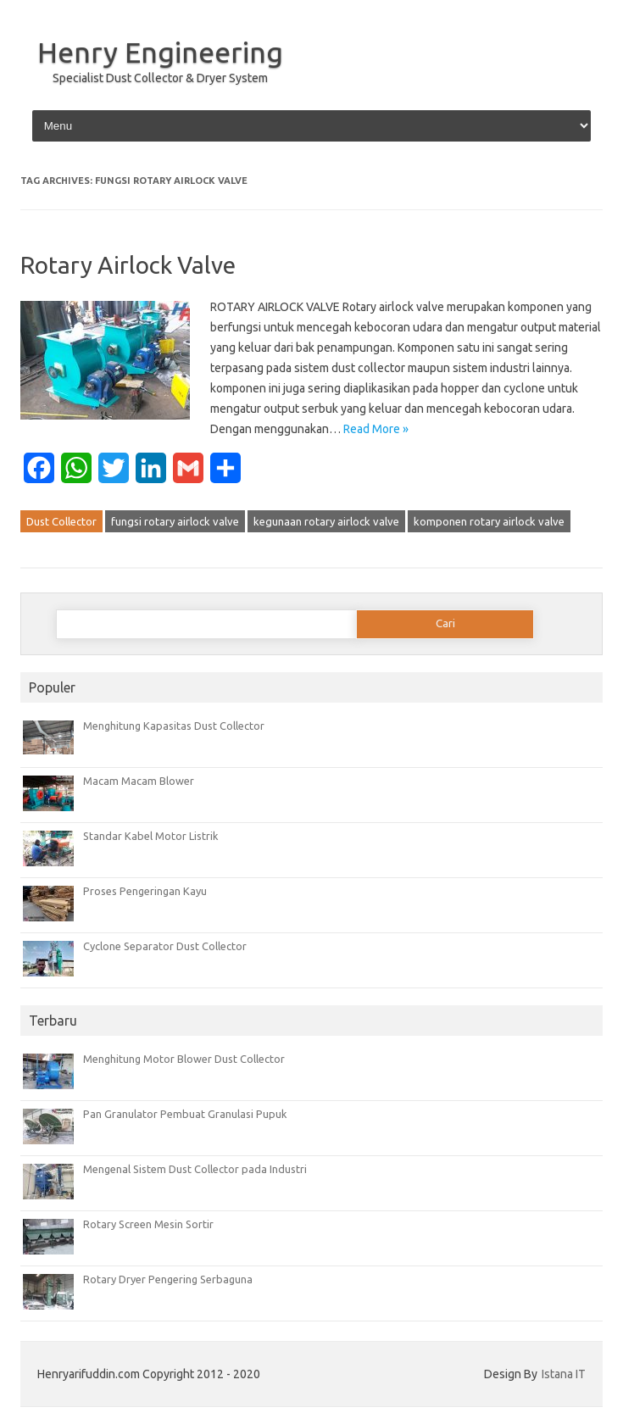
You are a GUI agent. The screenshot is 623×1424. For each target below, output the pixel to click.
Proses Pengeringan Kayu (145, 891)
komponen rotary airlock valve (489, 521)
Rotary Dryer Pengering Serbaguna (168, 1279)
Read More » (376, 429)
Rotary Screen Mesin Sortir (148, 1224)
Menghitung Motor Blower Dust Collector (184, 1059)
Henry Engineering (160, 52)
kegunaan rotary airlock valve (326, 521)
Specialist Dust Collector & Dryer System (160, 78)
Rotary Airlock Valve (128, 265)
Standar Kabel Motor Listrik (150, 836)
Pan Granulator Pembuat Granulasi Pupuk (184, 1114)
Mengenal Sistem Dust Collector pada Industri (195, 1169)
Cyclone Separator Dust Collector (165, 946)
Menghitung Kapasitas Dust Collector (173, 725)
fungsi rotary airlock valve (175, 521)
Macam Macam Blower (138, 781)
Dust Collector (61, 521)
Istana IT (564, 1374)
